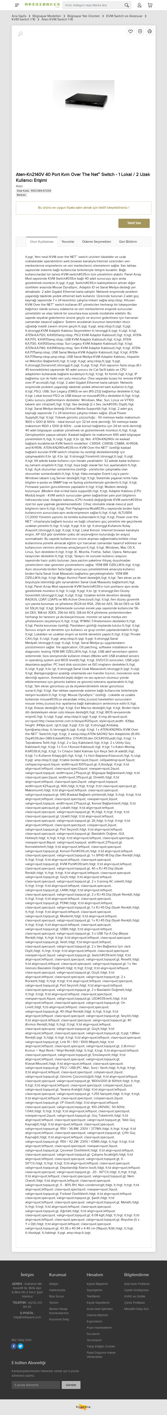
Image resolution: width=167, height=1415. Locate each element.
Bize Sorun (56, 1296)
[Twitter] (20, 1346)
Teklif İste (134, 223)
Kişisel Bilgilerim (97, 1284)
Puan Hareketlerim (99, 1328)
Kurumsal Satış (59, 1319)
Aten (19, 186)
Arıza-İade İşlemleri (100, 1309)
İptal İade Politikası (137, 1284)
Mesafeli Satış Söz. (136, 1309)
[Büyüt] (20, 34)
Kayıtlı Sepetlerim (98, 1302)
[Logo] (41, 5)
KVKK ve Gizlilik (134, 1296)
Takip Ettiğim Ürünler (101, 1346)
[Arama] (127, 5)
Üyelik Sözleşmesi (136, 1290)
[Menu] (17, 5)
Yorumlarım (94, 1340)
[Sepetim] (150, 5)
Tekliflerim (93, 1296)
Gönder (71, 1385)
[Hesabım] (139, 5)
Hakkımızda (57, 1290)
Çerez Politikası (134, 1302)
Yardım (53, 1302)
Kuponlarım (94, 1321)
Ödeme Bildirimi (97, 1315)
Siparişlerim (94, 1290)
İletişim (53, 1284)
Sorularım (93, 1334)
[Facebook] (14, 1346)
